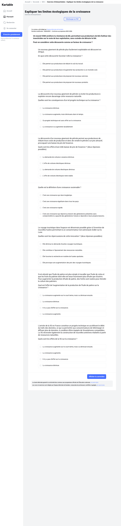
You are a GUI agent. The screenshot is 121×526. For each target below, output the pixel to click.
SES (43, 2)
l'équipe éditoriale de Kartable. (55, 29)
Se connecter (9, 28)
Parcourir (8, 17)
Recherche (9, 22)
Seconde (36, 2)
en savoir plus (94, 382)
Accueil (7, 11)
